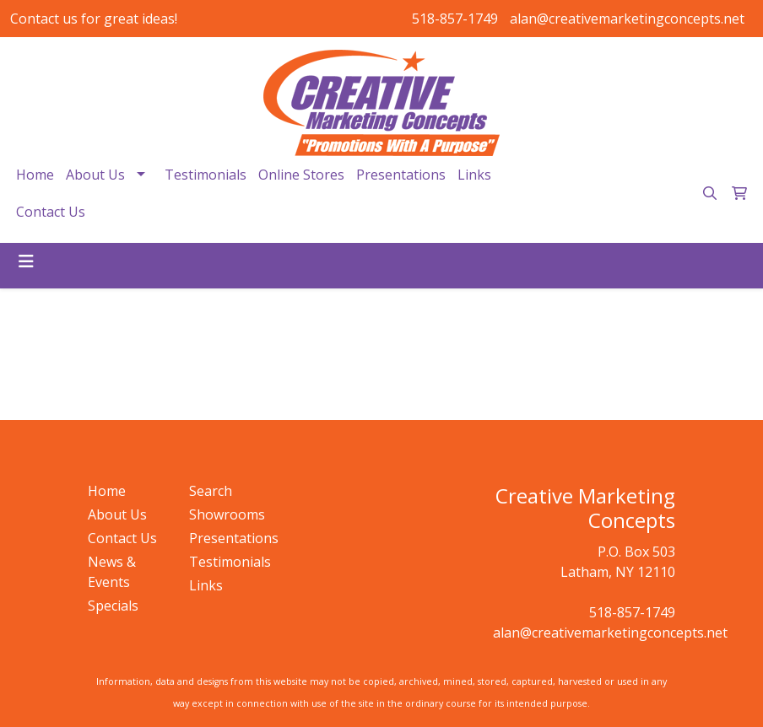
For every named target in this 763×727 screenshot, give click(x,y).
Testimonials (205, 174)
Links (474, 174)
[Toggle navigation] (26, 261)
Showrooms (227, 514)
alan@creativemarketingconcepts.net (627, 18)
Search (210, 491)
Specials (113, 605)
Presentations (401, 174)
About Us (95, 174)
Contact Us (50, 211)
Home (35, 174)
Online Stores (301, 174)
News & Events (112, 571)
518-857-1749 (455, 18)
